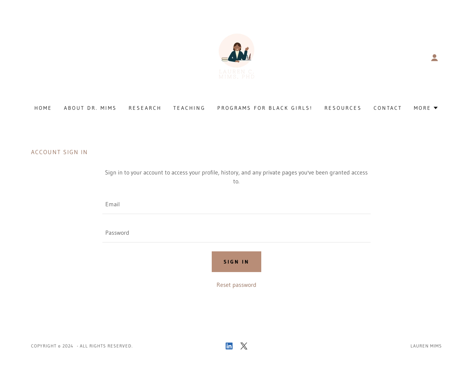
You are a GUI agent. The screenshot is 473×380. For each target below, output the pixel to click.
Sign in (236, 261)
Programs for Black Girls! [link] (265, 108)
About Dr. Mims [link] (90, 108)
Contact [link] (388, 108)
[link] (236, 57)
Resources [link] (343, 108)
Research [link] (145, 108)
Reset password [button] (236, 284)
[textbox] (236, 204)
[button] (434, 57)
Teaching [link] (189, 108)
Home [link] (43, 108)
